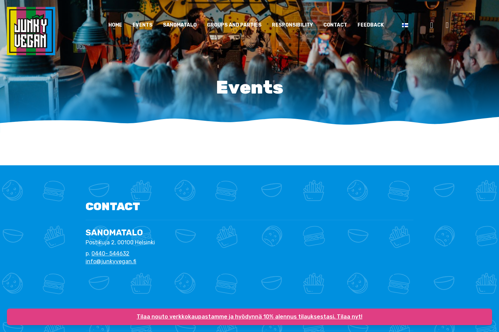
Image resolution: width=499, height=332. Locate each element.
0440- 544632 (110, 253)
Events (143, 25)
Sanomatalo (180, 25)
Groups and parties (234, 25)
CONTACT (335, 25)
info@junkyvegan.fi (111, 261)
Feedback (371, 25)
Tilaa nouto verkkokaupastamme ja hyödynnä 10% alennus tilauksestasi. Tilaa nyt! (249, 316)
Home (115, 25)
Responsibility (292, 25)
